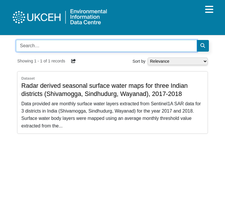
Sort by (138, 61)
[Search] (203, 46)
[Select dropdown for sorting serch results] (178, 61)
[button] (73, 61)
